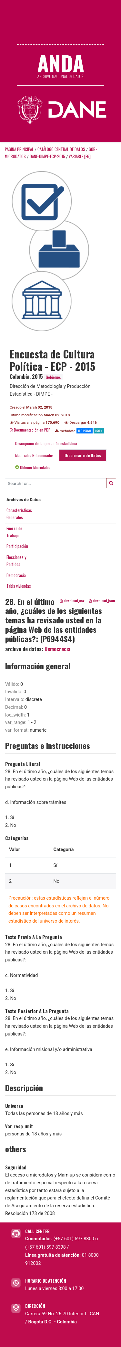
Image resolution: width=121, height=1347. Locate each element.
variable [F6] (80, 156)
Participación (17, 546)
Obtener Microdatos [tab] (32, 467)
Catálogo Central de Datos (61, 149)
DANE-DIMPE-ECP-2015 (47, 156)
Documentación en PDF (30, 430)
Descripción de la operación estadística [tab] (46, 443)
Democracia (16, 575)
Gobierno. (53, 377)
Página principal (19, 149)
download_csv (72, 600)
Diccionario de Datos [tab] (83, 455)
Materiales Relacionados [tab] (34, 455)
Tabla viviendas (18, 586)
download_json (102, 600)
